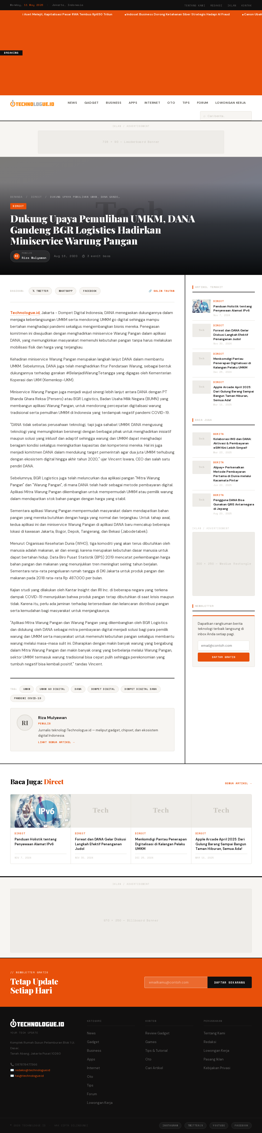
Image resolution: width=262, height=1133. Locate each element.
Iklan (231, 5)
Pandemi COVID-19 (27, 698)
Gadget (91, 103)
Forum (203, 103)
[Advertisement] (142, 55)
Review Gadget (157, 1033)
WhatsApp (65, 291)
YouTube (219, 1125)
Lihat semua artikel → (56, 742)
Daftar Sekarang (229, 982)
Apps (133, 103)
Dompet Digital (103, 689)
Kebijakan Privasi (217, 1068)
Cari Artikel (154, 1068)
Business (114, 103)
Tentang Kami (194, 5)
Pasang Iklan (214, 1059)
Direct (36, 197)
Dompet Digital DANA (141, 689)
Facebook (90, 291)
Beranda (16, 197)
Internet (152, 103)
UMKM (26, 689)
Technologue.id (25, 312)
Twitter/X (195, 1125)
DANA (78, 689)
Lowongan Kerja (230, 103)
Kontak (246, 5)
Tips (186, 103)
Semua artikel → (238, 783)
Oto (171, 103)
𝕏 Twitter (40, 291)
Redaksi (216, 5)
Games (151, 1042)
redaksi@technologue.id (32, 1070)
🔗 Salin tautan (161, 291)
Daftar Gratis (223, 657)
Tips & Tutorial (156, 1050)
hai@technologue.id (29, 1076)
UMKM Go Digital (52, 689)
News (72, 103)
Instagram (170, 1125)
